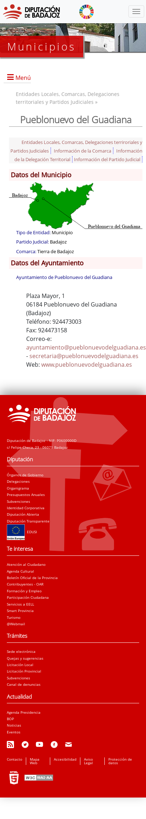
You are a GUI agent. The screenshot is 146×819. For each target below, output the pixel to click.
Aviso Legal (88, 761)
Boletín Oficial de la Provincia (32, 577)
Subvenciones (18, 501)
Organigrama (18, 488)
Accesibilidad (65, 759)
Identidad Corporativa (25, 507)
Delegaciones (18, 481)
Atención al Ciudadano (26, 564)
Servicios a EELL (20, 604)
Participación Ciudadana (28, 597)
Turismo (13, 617)
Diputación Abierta (23, 514)
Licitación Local (20, 664)
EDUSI (22, 531)
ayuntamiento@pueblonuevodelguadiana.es (86, 347)
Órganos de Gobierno (25, 474)
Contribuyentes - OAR (25, 584)
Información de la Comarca (82, 151)
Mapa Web (34, 761)
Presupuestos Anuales (26, 494)
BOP (10, 718)
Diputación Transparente (28, 521)
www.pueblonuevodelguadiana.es (86, 364)
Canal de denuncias (24, 684)
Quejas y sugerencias (25, 658)
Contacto (14, 759)
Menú (23, 78)
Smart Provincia (20, 610)
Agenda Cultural (20, 571)
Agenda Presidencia (24, 712)
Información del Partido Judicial (107, 159)
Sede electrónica (21, 651)
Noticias (14, 725)
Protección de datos (120, 761)
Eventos (13, 731)
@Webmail (16, 623)
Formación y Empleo (24, 590)
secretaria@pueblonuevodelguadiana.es (83, 356)
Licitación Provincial (24, 671)
